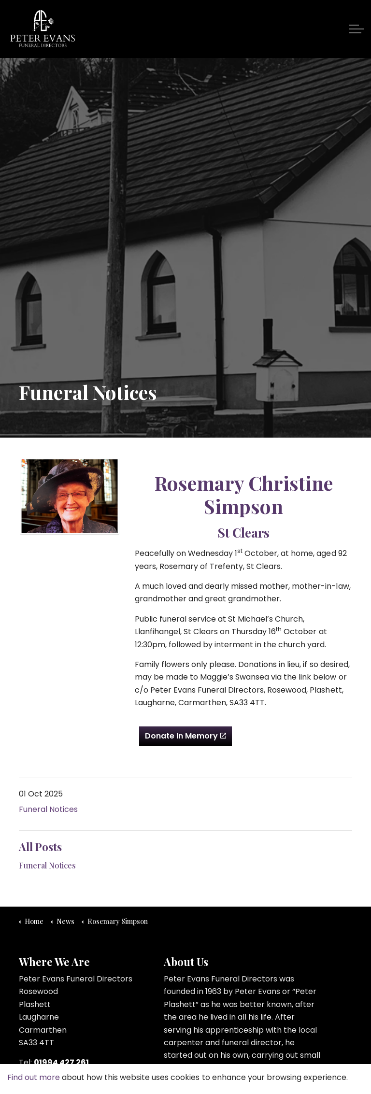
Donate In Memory (185, 736)
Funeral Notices (48, 809)
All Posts (40, 846)
